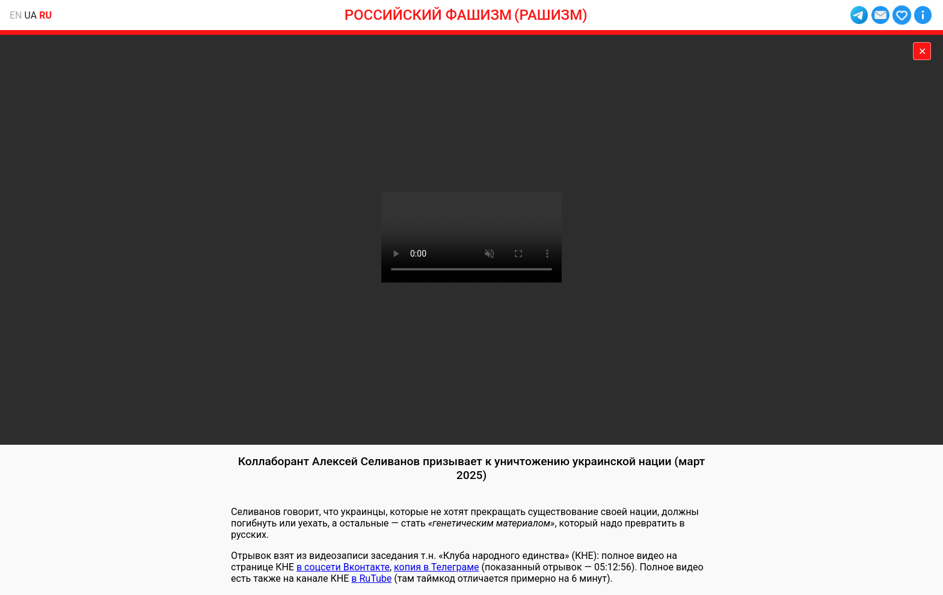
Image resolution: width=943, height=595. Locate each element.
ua (31, 15)
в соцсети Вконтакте (343, 567)
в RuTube (371, 578)
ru (45, 15)
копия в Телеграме (436, 567)
